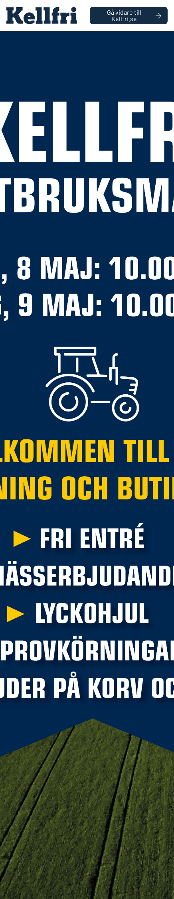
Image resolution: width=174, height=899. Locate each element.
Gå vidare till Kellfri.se (134, 15)
